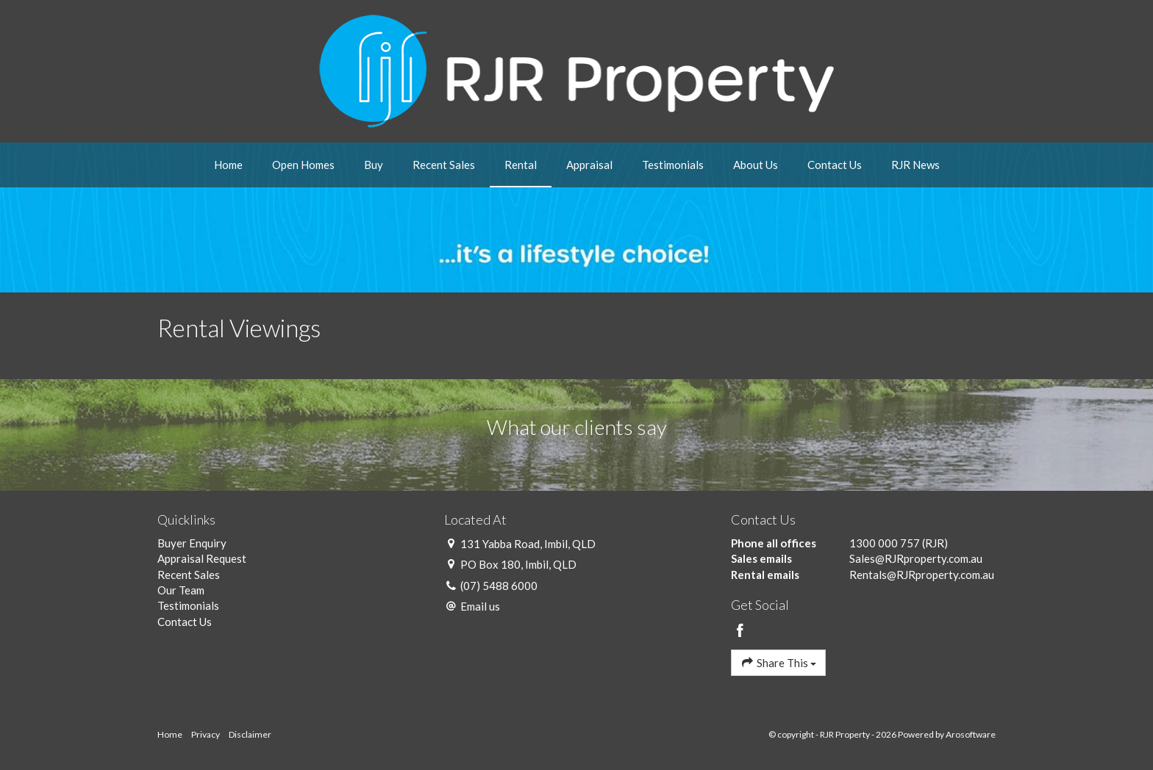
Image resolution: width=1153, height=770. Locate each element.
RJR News (915, 164)
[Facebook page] (740, 631)
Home (228, 164)
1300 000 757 (884, 543)
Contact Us (834, 164)
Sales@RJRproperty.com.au (915, 558)
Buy (373, 164)
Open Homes (303, 164)
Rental (520, 164)
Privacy (205, 734)
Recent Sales (444, 164)
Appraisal (589, 164)
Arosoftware (971, 734)
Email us (480, 606)
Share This (778, 662)
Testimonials (673, 164)
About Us (755, 164)
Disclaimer (250, 734)
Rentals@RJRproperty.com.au (921, 574)
